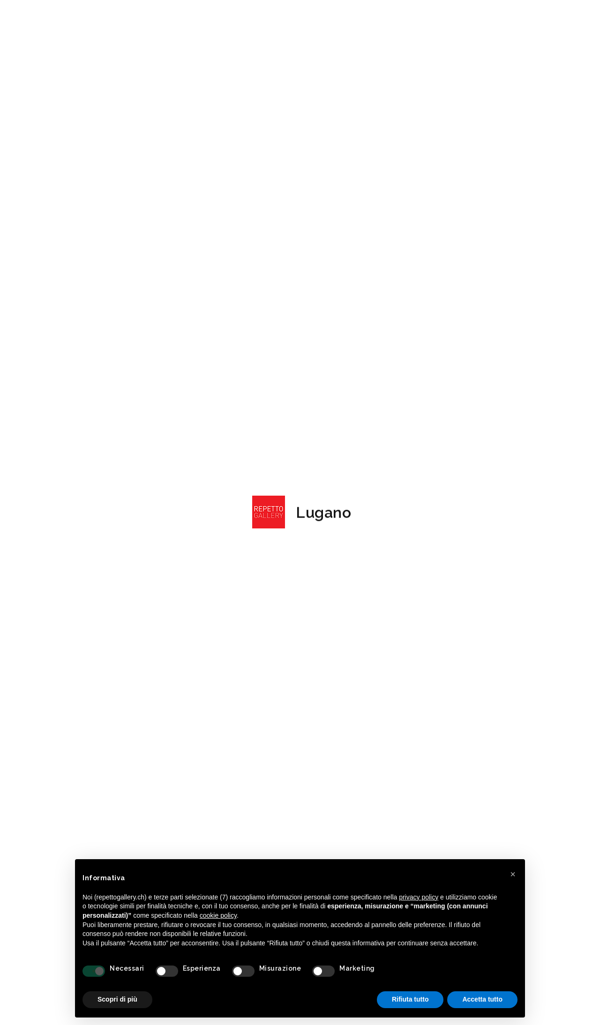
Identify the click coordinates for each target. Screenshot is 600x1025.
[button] (512, 874)
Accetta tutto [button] (482, 999)
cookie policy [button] (218, 915)
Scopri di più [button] (117, 999)
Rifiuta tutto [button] (410, 999)
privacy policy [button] (418, 897)
